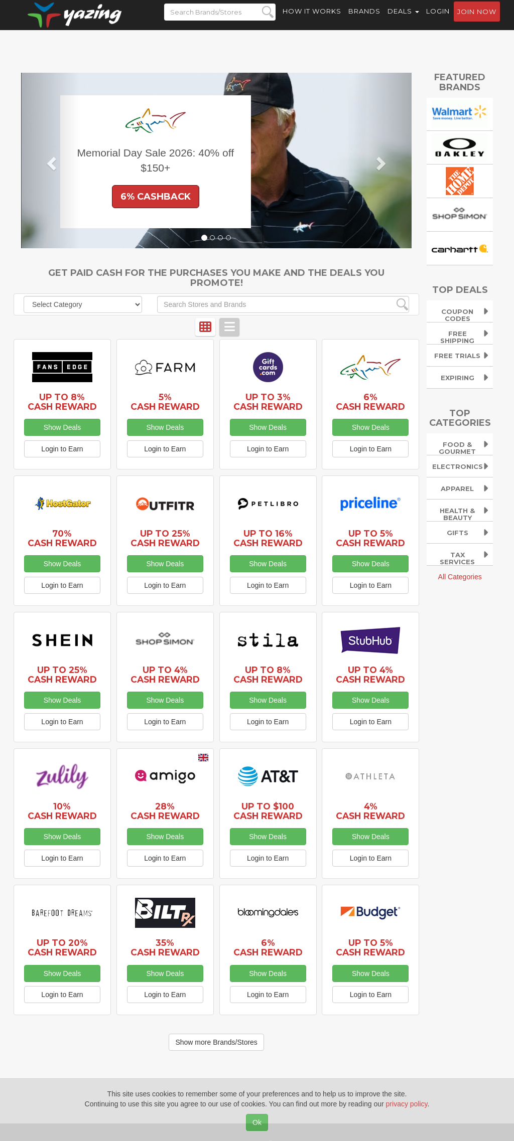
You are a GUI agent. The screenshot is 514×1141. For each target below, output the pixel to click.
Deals (403, 20)
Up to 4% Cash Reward (165, 675)
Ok (257, 1122)
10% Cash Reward (62, 811)
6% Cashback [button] (155, 196)
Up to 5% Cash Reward (370, 538)
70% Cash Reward (62, 538)
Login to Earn (62, 449)
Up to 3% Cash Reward (268, 402)
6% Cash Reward (370, 402)
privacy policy (407, 1104)
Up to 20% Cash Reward (62, 947)
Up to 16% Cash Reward (268, 538)
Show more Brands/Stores (216, 1042)
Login (438, 20)
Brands (364, 20)
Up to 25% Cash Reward (165, 538)
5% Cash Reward (165, 402)
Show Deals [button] (62, 427)
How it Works (312, 20)
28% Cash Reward (165, 811)
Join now (476, 21)
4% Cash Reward (370, 811)
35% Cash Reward (165, 947)
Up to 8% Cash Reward (62, 402)
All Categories (460, 577)
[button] (50, 160)
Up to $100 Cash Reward (268, 811)
